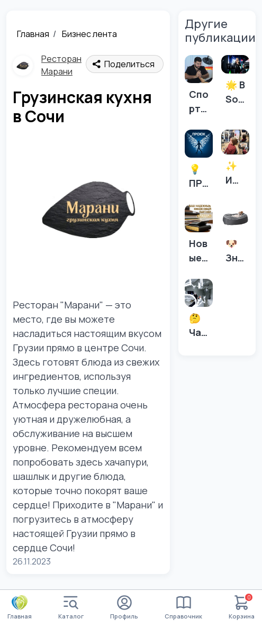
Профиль (124, 607)
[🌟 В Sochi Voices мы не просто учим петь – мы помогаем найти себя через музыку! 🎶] (235, 83)
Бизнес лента (89, 34)
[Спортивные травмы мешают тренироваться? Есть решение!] (199, 88)
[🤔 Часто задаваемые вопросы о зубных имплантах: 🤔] (199, 312)
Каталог (71, 607)
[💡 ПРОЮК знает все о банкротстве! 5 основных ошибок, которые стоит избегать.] (199, 163)
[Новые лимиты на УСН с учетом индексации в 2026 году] (199, 237)
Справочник (183, 607)
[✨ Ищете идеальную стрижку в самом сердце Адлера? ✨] (235, 161)
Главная (33, 34)
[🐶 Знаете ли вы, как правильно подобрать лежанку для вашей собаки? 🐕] (235, 237)
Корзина (242, 607)
